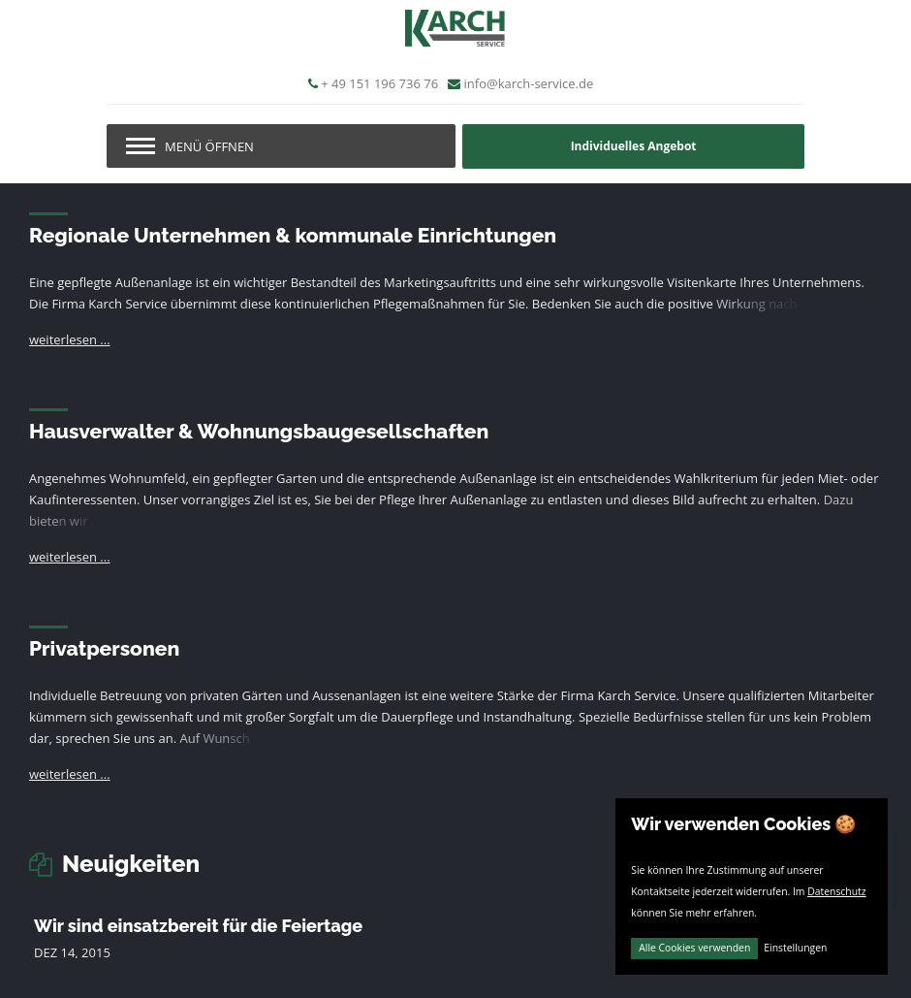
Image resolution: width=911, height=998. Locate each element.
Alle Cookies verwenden (694, 947)
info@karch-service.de (529, 83)
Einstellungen (795, 947)
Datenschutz (836, 891)
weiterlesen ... (69, 339)
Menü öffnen (209, 146)
